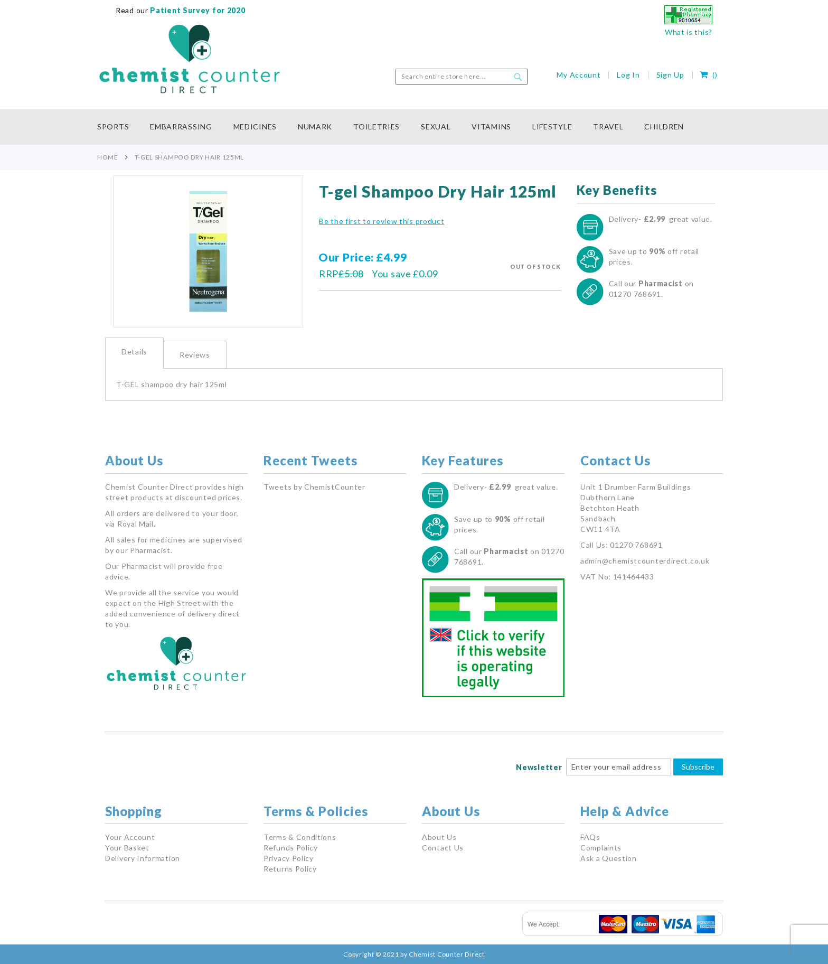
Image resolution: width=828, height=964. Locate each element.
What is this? (688, 31)
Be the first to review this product (382, 221)
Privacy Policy (289, 858)
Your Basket (127, 847)
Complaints (601, 847)
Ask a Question (608, 858)
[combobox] (462, 77)
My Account (578, 74)
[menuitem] (118, 127)
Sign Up (670, 74)
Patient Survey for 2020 (197, 10)
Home (107, 157)
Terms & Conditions (300, 836)
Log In (628, 74)
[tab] (134, 353)
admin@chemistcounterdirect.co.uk (644, 560)
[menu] (414, 127)
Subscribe (698, 766)
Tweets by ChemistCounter (314, 486)
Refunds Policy (291, 847)
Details (134, 351)
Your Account (130, 836)
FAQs (590, 836)
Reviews (195, 354)
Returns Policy (290, 868)
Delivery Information (142, 858)
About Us (439, 836)
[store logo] (189, 59)
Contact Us (443, 847)
